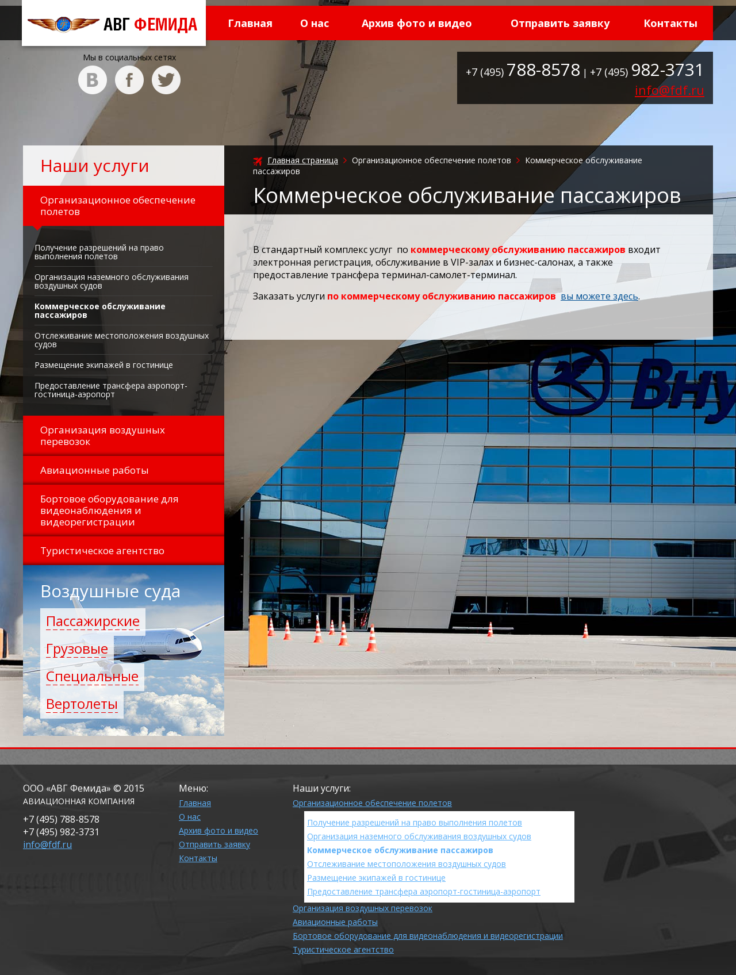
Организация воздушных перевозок (362, 908)
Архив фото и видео (417, 23)
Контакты (670, 23)
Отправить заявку (560, 23)
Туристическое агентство (343, 949)
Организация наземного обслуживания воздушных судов (111, 281)
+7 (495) (523, 72)
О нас (314, 23)
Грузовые (77, 648)
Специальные (92, 675)
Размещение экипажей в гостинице (103, 364)
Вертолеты (82, 703)
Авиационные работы (335, 921)
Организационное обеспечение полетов (372, 802)
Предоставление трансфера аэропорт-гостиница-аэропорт (110, 390)
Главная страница (302, 160)
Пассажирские (93, 620)
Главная (250, 23)
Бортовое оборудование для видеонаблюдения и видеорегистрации (428, 935)
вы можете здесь (599, 296)
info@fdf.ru (669, 89)
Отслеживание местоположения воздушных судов (121, 340)
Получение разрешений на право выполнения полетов (99, 252)
